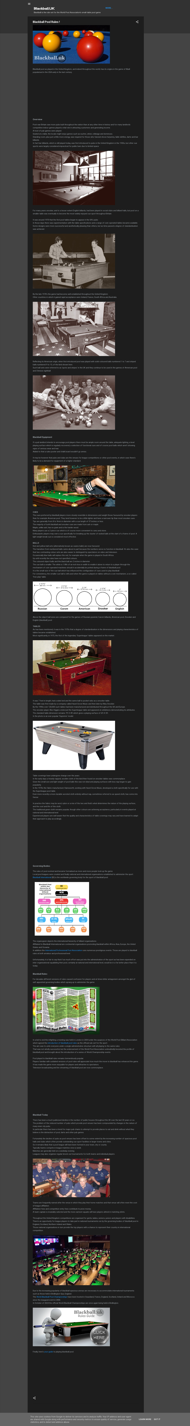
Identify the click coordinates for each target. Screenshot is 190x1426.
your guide (48, 1352)
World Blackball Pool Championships (52, 1297)
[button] (137, 22)
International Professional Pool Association (63, 950)
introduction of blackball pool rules (62, 1043)
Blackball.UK (44, 8)
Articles (123, 8)
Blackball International (42, 877)
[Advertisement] (154, 55)
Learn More (145, 1419)
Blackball (110, 8)
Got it (157, 1419)
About (132, 8)
